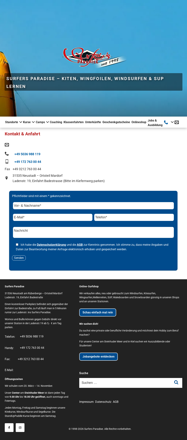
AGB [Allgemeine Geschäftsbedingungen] (116, 402)
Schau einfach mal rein (98, 312)
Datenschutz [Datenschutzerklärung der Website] (103, 402)
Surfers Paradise (93, 429)
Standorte (13, 121)
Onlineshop (138, 122)
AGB (80, 244)
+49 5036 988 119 (27, 154)
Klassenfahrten (74, 122)
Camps (42, 121)
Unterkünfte (93, 122)
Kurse (28, 121)
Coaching (56, 122)
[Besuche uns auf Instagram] (20, 427)
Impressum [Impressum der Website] (86, 402)
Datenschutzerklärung (51, 244)
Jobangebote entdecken (99, 356)
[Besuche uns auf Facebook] (9, 427)
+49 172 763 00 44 (27, 162)
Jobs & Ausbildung (155, 123)
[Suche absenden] (176, 383)
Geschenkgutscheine (116, 122)
